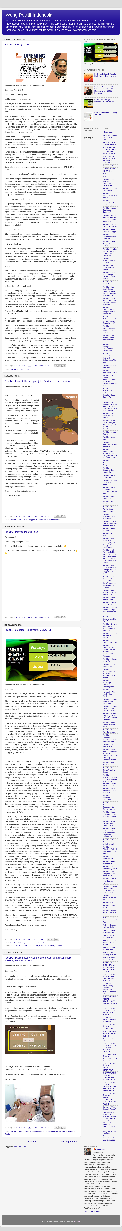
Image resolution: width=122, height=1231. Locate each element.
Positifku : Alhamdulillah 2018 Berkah (110, 196)
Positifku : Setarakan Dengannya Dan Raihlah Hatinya (109, 806)
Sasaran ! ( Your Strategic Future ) (109, 1108)
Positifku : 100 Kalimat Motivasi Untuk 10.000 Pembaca (109, 329)
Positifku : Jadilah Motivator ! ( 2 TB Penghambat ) (109, 592)
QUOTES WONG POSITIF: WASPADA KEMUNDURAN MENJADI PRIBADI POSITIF (110, 1099)
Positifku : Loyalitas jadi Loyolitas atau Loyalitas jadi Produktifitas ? (110, 252)
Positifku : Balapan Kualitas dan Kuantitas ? (110, 210)
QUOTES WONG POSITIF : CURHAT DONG (109, 1027)
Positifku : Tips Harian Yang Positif (110, 868)
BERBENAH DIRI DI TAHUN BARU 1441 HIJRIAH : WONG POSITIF (109, 150)
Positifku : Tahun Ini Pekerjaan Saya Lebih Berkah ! (110, 842)
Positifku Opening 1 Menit (18, 44)
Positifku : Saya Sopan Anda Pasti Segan (109, 770)
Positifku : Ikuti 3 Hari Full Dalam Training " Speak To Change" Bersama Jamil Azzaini (110, 543)
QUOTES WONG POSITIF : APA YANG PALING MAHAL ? (109, 977)
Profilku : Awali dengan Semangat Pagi (110, 920)
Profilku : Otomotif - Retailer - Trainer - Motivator (110, 942)
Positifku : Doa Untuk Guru (108, 498)
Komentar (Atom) (20, 1147)
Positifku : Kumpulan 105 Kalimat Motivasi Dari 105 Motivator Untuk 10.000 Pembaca (104, 90)
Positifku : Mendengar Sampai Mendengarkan (108, 684)
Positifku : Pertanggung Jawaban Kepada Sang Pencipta (109, 738)
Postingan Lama (69, 1141)
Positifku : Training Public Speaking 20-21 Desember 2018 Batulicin (110, 889)
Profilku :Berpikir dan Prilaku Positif (109, 959)
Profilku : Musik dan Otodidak (108, 936)
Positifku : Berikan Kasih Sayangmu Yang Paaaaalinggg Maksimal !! (110, 218)
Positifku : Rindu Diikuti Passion (109, 764)
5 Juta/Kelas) (108, 132)
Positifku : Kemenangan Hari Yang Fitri (110, 619)
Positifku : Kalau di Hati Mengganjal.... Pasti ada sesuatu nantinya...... (40, 381)
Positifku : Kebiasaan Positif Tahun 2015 (109, 237)
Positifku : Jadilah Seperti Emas (109, 598)
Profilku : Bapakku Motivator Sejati (110, 926)
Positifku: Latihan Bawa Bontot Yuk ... (109, 913)
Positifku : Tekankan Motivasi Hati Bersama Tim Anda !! (110, 850)
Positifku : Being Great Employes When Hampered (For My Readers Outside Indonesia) (110, 425)
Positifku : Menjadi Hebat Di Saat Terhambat (110, 701)
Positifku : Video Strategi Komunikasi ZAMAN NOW (109, 182)
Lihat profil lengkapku (92, 1211)
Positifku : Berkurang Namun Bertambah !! (110, 444)
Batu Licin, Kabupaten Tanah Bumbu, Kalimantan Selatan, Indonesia (37, 946)
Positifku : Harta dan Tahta (109, 529)
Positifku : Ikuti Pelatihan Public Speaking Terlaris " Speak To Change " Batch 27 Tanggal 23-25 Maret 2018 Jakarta (110, 556)
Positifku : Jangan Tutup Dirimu (109, 603)
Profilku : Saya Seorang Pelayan (109, 954)
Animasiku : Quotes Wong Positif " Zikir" (110, 137)
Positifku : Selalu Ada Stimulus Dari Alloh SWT (109, 790)
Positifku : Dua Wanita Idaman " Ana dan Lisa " (109, 509)
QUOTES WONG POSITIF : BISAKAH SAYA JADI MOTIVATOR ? (110, 1001)
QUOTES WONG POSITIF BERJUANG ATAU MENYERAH (110, 1058)
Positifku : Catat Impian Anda (109, 476)
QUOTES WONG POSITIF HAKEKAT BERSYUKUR (109, 1067)
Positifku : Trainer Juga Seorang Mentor (109, 881)
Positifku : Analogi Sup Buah (109, 366)
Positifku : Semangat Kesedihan (107, 798)
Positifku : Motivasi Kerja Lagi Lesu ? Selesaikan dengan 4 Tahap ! (110, 717)
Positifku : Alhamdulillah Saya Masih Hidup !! (110, 203)
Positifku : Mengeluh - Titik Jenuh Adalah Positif (109, 693)
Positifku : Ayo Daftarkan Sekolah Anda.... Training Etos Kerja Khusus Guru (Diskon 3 (110, 406)
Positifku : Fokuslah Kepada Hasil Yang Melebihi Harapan (105, 75)
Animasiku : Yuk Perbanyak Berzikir (110, 143)
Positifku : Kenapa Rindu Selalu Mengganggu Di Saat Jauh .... (110, 627)
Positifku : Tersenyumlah (108, 857)
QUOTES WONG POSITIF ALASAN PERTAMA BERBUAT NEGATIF (110, 1047)
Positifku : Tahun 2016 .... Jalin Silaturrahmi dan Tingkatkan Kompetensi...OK (109, 833)
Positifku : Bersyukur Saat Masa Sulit (108, 470)
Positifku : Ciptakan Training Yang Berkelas (110, 482)
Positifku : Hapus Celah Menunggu (109, 231)
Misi (104, 176)
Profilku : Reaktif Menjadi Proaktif (109, 949)
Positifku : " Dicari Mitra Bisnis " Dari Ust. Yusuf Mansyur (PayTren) (110, 301)
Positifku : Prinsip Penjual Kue (109, 745)
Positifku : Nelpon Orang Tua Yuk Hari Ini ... (109, 267)
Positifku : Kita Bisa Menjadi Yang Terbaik (110, 635)
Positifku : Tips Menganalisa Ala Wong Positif (109, 874)
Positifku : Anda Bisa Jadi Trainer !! (110, 371)
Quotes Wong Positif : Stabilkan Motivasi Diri (109, 1020)
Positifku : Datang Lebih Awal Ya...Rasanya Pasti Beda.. (110, 491)
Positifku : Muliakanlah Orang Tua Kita (110, 260)
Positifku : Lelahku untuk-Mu (110, 660)
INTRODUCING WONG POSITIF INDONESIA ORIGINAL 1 (109, 160)
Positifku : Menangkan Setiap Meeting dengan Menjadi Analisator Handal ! (110, 673)
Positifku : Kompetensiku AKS (110, 642)
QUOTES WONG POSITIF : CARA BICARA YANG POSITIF (109, 1011)
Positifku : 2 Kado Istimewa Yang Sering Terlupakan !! (110, 338)
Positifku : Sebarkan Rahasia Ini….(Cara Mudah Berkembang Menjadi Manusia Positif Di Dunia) (110, 780)
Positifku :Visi (108, 902)
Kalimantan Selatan (110, 166)
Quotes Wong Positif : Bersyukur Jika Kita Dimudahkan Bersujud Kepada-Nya (110, 989)
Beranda (32, 1141)
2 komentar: (39, 939)
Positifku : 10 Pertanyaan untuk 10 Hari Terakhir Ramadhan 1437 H (110, 320)
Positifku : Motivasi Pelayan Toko (21, 532)
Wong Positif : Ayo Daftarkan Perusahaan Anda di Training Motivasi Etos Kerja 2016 (110, 1136)
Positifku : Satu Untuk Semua (108, 283)
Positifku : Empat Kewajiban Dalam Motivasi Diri (109, 516)
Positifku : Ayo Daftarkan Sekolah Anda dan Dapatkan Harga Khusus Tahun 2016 (110, 394)
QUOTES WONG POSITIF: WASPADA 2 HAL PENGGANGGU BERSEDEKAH (109, 1086)
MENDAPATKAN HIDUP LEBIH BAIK (109, 171)
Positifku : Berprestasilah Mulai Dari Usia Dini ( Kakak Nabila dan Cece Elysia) (110, 453)
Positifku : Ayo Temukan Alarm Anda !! (109, 416)
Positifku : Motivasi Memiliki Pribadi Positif (110, 725)
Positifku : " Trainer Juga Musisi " (110, 189)
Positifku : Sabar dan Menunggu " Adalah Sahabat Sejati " (109, 276)
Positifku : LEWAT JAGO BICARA (109, 665)
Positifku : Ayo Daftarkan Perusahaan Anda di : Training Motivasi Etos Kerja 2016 (110, 380)
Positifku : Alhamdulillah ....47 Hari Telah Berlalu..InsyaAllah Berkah (110, 358)
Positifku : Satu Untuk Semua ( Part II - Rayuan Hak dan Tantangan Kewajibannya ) (110, 291)
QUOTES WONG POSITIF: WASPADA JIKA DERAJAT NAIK (109, 1076)
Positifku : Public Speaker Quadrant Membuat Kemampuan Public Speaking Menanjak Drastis (110, 754)
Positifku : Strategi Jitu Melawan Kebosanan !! (110, 823)
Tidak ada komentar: (42, 366)
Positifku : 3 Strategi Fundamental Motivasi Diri (28, 630)
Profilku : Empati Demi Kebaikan (109, 931)
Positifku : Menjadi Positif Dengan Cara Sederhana (110, 708)
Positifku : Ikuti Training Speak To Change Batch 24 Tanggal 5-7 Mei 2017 (109, 570)
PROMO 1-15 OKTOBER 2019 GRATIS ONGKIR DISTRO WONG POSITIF (109, 967)
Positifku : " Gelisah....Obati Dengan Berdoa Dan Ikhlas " (109, 311)
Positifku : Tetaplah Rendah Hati (110, 862)
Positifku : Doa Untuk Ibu (108, 503)
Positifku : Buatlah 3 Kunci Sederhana (110, 225)
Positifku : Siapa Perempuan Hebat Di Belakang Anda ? (110, 815)
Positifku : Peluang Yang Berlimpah (110, 731)
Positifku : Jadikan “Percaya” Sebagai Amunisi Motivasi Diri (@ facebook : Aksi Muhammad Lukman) (110, 582)
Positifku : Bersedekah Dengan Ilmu (107, 463)
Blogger (77, 1221)
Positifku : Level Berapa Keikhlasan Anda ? (110, 244)
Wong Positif (100, 1149)
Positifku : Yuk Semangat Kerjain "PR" (109, 897)
